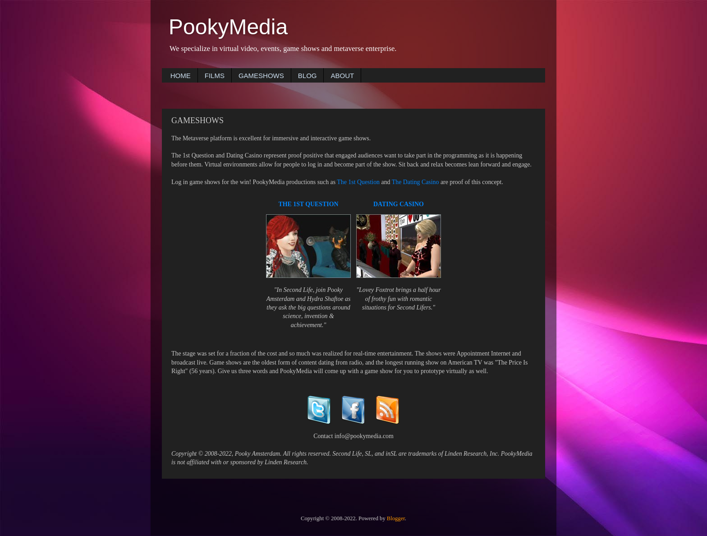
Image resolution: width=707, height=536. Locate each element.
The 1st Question (358, 182)
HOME (180, 75)
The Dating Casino (415, 182)
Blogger (396, 518)
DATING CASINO (398, 204)
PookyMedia (228, 27)
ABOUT (342, 75)
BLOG (307, 75)
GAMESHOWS (261, 75)
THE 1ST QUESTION (309, 204)
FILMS (215, 75)
